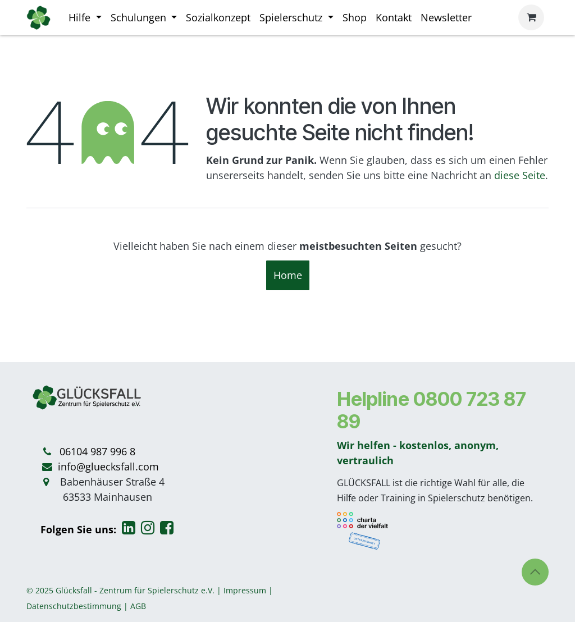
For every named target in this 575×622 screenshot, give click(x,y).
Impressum (244, 590)
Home (287, 275)
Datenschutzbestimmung (73, 606)
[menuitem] (85, 18)
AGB (138, 606)
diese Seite (519, 175)
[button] (535, 572)
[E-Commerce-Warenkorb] (531, 17)
